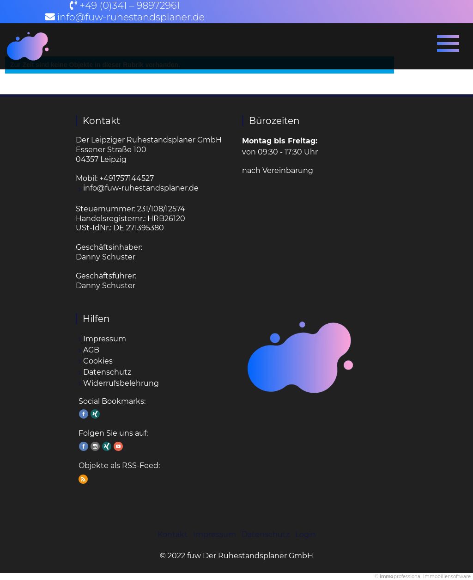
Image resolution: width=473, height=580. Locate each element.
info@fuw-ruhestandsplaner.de (131, 17)
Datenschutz (107, 372)
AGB (91, 350)
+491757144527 (126, 178)
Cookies (98, 361)
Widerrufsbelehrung (121, 383)
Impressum (104, 338)
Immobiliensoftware (447, 577)
